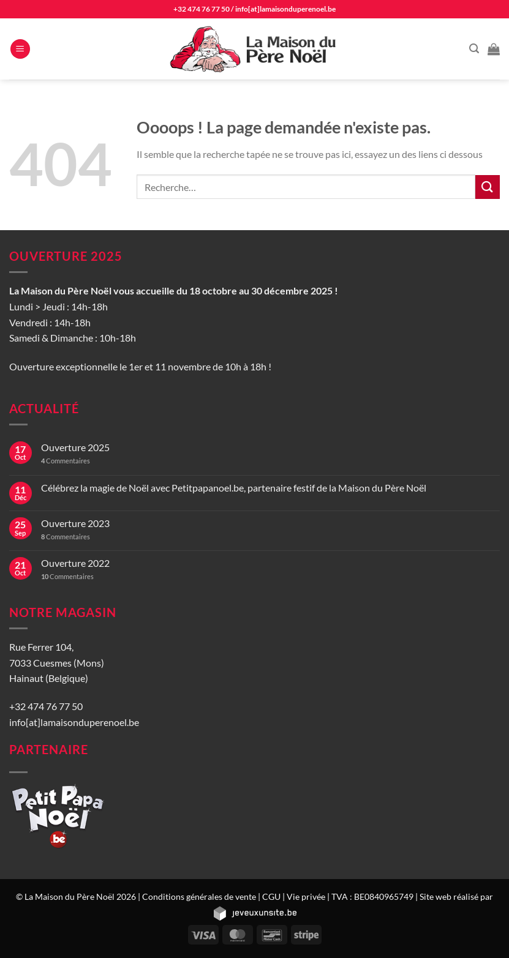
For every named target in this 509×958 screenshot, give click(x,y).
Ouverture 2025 (75, 447)
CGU (271, 896)
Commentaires (65, 461)
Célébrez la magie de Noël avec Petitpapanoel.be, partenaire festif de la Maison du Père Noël (233, 487)
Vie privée (306, 896)
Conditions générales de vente (199, 896)
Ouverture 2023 (75, 523)
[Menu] (20, 49)
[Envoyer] (487, 187)
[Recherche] (474, 49)
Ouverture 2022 (75, 563)
